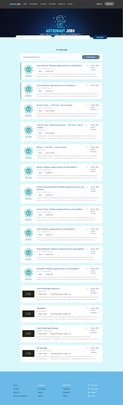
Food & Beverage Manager (47, 328)
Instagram (94, 389)
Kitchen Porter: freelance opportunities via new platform (60, 209)
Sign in (99, 4)
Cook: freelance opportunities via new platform (56, 85)
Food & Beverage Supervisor (48, 288)
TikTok (91, 396)
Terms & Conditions (20, 396)
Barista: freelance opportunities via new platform (57, 167)
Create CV (66, 392)
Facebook (94, 385)
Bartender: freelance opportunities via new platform (58, 268)
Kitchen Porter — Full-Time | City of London (54, 105)
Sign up (109, 4)
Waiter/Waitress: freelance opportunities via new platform (60, 249)
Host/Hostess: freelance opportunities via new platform (59, 65)
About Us (16, 392)
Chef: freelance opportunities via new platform (56, 229)
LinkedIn (94, 392)
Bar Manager (42, 348)
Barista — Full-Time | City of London (51, 147)
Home (15, 385)
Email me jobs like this (31, 57)
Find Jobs (99, 37)
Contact (16, 389)
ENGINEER (41, 308)
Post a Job (41, 389)
